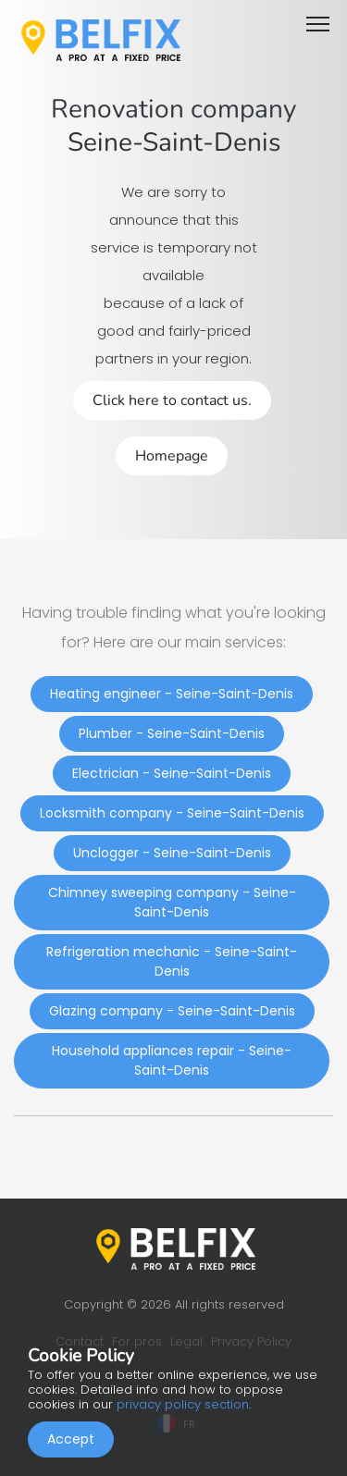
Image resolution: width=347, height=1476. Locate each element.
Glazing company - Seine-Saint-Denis (172, 1011)
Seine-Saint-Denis (174, 142)
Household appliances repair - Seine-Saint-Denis (171, 1060)
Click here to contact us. (172, 400)
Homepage (171, 456)
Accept (70, 1439)
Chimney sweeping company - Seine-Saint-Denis (172, 902)
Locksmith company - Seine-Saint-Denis (172, 813)
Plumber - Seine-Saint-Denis (172, 733)
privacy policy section (183, 1404)
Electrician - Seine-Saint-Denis (171, 773)
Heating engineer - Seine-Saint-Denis (171, 693)
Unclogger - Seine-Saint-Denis (172, 852)
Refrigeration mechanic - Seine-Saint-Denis (171, 961)
